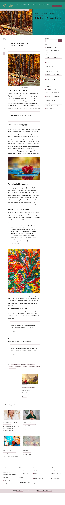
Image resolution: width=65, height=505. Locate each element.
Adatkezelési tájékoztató (54, 470)
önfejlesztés (25, 366)
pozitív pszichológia (12, 367)
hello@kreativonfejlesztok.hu (10, 483)
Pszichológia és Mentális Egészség (41, 13)
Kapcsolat (34, 7)
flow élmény (11, 366)
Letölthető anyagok (50, 76)
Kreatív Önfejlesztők (19, 490)
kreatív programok (18, 366)
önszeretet (38, 366)
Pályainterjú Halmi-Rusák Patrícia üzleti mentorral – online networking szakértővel (11, 428)
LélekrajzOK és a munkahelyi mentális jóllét (30, 429)
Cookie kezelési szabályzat (55, 478)
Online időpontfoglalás (57, 5)
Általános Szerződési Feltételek (56, 473)
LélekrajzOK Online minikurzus (25, 470)
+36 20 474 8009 (7, 480)
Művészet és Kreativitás (7, 450)
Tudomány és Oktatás (39, 15)
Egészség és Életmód (27, 422)
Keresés (47, 38)
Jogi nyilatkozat (53, 481)
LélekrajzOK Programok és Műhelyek (38, 4)
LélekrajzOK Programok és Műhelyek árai (54, 74)
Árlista (29, 7)
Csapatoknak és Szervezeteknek (52, 57)
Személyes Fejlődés (52, 13)
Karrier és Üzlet (6, 422)
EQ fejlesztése (23, 364)
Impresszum (52, 475)
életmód (17, 364)
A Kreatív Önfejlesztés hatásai (10, 456)
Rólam (16, 4)
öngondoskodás (32, 366)
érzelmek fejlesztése (31, 364)
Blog (48, 4)
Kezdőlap (48, 62)
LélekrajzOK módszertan (24, 4)
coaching (13, 364)
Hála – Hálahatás (27, 454)
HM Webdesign (40, 490)
